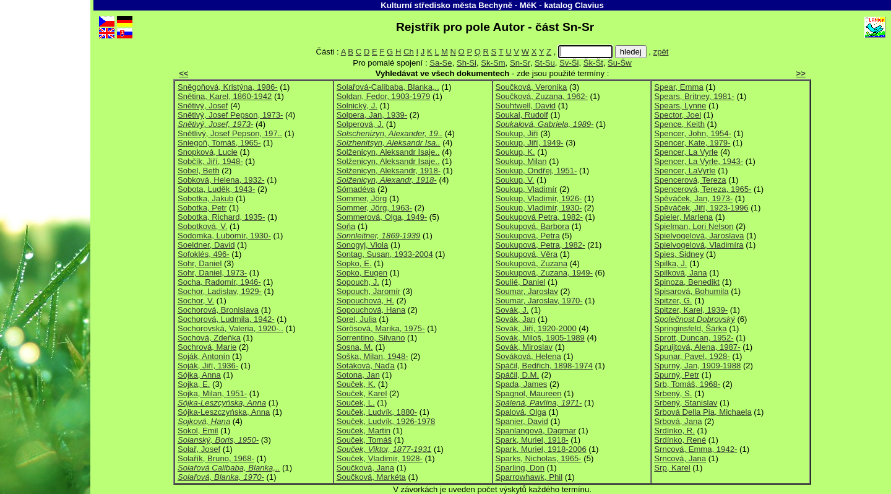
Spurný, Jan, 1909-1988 (697, 365)
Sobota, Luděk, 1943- (216, 189)
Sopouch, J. (358, 282)
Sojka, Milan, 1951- (212, 393)
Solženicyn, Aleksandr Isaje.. (388, 152)
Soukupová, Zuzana (532, 263)
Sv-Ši (569, 62)
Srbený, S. (673, 393)
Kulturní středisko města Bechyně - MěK (458, 5)
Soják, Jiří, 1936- (208, 365)
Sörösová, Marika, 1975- (381, 328)
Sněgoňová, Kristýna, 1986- (228, 87)
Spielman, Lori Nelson (693, 226)
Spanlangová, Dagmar (536, 430)
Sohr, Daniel (200, 263)
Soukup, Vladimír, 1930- (539, 207)
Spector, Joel (677, 114)
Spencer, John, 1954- (692, 133)
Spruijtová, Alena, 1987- (697, 347)
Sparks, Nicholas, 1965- (539, 458)
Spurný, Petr (676, 374)
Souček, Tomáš (364, 439)
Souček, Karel (362, 393)
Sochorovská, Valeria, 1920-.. (230, 328)
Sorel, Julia (357, 319)
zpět (661, 51)
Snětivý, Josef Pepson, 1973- (230, 114)
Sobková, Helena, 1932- (221, 179)
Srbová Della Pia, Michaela (702, 412)
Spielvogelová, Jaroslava (699, 235)
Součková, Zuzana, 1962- (542, 96)
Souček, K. (356, 384)
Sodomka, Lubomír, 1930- (224, 235)
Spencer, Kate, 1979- (692, 142)
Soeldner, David (206, 244)
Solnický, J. (357, 105)
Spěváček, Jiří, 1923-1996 (701, 207)
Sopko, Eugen (362, 272)
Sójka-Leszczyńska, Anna (224, 412)
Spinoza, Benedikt (687, 282)
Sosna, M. (355, 347)
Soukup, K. (515, 152)
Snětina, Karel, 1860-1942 (225, 96)
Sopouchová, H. (365, 300)
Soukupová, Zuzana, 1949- (544, 272)
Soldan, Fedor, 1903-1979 (384, 96)
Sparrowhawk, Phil (529, 477)
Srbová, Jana (678, 421)
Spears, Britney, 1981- (694, 96)
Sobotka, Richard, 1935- (221, 217)
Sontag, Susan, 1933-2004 (385, 254)
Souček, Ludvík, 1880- (377, 412)
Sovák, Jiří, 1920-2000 (536, 328)
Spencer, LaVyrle (684, 170)
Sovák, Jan (516, 319)
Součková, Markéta (371, 477)
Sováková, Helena (528, 356)
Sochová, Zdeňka (209, 337)
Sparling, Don (520, 467)
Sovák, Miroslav (524, 347)
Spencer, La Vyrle (686, 152)
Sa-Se (440, 62)
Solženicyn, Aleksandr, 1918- (389, 170)
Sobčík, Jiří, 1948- (210, 161)
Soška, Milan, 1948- (372, 356)
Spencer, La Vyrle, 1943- (698, 161)
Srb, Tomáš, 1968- (687, 384)
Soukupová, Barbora (533, 226)
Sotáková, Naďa (366, 365)
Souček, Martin (363, 430)
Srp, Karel (672, 467)
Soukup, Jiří (517, 133)
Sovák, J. (512, 309)
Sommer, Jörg (362, 198)
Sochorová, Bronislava (218, 309)
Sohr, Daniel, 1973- (212, 272)
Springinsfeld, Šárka (690, 328)
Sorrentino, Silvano (371, 337)
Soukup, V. (515, 179)
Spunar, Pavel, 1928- (692, 356)
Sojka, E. (194, 384)
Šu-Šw (620, 62)
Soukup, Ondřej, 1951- (536, 170)
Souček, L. (356, 402)
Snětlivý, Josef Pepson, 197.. (230, 133)
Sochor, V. (196, 300)
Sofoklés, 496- (204, 254)
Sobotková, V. (202, 226)
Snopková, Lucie (208, 152)
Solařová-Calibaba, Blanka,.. (388, 87)
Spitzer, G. (673, 300)
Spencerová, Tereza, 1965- (702, 189)
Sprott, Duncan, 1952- (693, 337)
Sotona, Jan (358, 374)
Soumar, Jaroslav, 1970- (539, 300)
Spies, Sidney (679, 254)
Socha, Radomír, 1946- (219, 282)
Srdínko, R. (674, 430)
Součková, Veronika (531, 87)
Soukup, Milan (521, 161)
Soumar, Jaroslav (527, 291)
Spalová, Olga (521, 412)
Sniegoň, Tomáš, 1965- (219, 142)
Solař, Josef (199, 449)
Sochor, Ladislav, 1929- (220, 291)
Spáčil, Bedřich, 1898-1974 (544, 365)
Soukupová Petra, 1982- (539, 217)
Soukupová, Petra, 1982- (540, 244)
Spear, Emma (678, 87)
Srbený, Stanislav (685, 402)
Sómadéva (356, 189)
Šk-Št (593, 62)
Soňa (346, 226)
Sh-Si (466, 62)
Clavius (589, 5)
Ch (408, 51)
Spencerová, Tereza (690, 179)
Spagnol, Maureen (529, 393)
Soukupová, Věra (527, 254)
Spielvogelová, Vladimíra (698, 244)
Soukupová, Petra (528, 235)
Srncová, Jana (680, 458)
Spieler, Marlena (683, 217)
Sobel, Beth (199, 170)
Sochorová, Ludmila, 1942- (226, 319)
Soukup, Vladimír (526, 189)
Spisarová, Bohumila (691, 291)
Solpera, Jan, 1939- (372, 114)
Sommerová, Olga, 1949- (382, 217)
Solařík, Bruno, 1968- (216, 458)
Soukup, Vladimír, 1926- (539, 198)
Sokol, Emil (198, 430)
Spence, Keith (679, 124)
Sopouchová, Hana (371, 309)
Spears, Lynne (680, 105)
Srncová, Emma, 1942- (695, 449)
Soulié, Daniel (521, 282)
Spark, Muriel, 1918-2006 (541, 449)
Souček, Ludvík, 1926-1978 (386, 421)
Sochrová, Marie (207, 347)
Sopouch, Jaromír (368, 291)
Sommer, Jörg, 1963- (374, 207)
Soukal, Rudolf (522, 114)
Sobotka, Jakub (205, 198)
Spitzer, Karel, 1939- (691, 309)
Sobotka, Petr (202, 207)
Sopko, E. (354, 263)
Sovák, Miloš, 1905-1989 (540, 337)
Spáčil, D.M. (518, 374)
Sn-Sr (520, 62)
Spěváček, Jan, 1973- (693, 198)
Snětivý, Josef (203, 105)
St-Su (545, 62)
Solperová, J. (360, 124)
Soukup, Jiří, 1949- (530, 142)
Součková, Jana (365, 467)
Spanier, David (522, 421)
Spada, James (522, 384)
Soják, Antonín (204, 356)
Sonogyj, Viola (363, 244)
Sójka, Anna (199, 374)
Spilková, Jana (680, 272)
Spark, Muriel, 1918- (532, 439)
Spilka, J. (670, 263)
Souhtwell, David (526, 105)
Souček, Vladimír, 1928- (380, 458)
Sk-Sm (493, 62)
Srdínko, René (680, 439)
